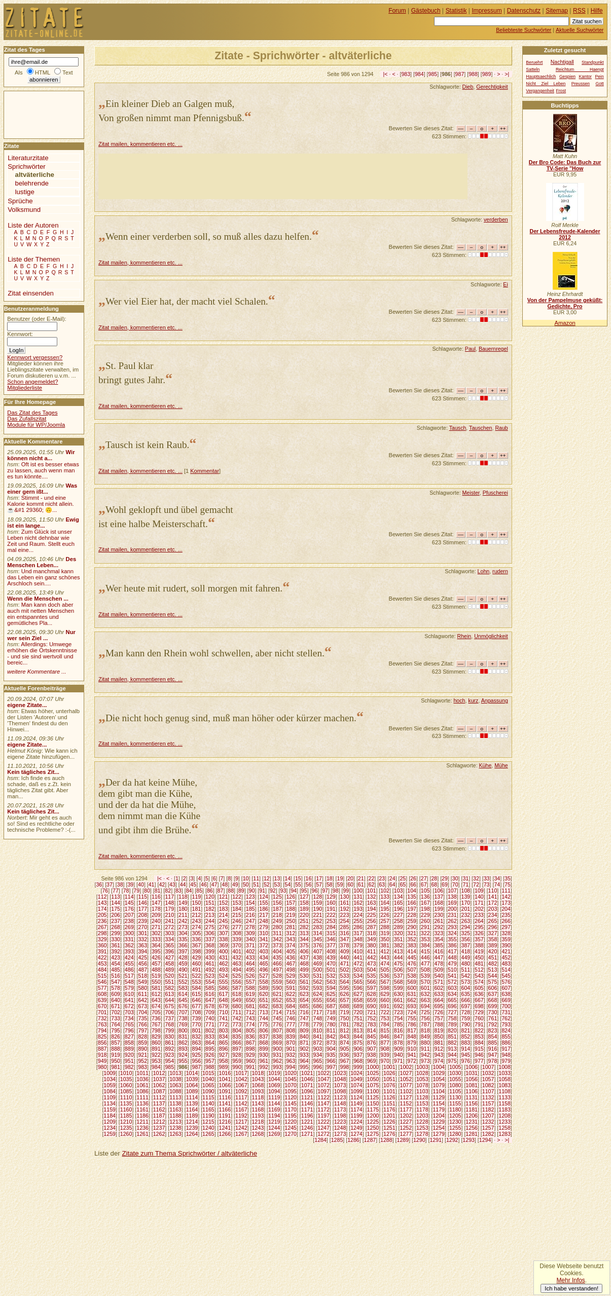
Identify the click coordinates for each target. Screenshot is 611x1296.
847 (398, 1036)
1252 (406, 1128)
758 (452, 1018)
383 (411, 945)
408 (331, 951)
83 (178, 890)
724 (411, 1012)
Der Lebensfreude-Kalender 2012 (564, 234)
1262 (159, 1134)
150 (196, 903)
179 (169, 909)
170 (466, 903)
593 (317, 988)
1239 (192, 1128)
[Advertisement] (283, 176)
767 (156, 1024)
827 (129, 1036)
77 (116, 890)
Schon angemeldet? (32, 382)
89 (241, 890)
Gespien (567, 76)
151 (209, 903)
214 (223, 915)
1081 (471, 1085)
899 (263, 1049)
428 (183, 957)
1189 (192, 1116)
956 (196, 1061)
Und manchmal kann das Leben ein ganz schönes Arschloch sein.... (43, 577)
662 (411, 1000)
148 (169, 903)
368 (209, 945)
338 (223, 939)
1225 (373, 1122)
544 (492, 976)
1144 (274, 1103)
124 (263, 897)
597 (371, 988)
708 (196, 1012)
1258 (504, 1128)
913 (452, 1049)
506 (398, 970)
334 (169, 939)
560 (290, 982)
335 (183, 939)
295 (479, 927)
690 (371, 1006)
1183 (504, 1109)
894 (196, 1049)
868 (263, 1043)
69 (445, 884)
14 (287, 878)
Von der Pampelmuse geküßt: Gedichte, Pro (564, 303)
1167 (241, 1109)
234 (492, 915)
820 (452, 1030)
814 (371, 1030)
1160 (126, 1109)
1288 (386, 1140)
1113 (175, 1097)
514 (506, 970)
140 (479, 897)
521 (183, 976)
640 (115, 1000)
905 (344, 1049)
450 (479, 957)
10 (246, 878)
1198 (340, 1116)
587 (236, 988)
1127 (406, 1097)
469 (317, 963)
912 (438, 1049)
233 (479, 915)
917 (506, 1049)
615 (196, 994)
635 (466, 994)
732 (102, 1018)
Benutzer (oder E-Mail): (36, 319)
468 (304, 963)
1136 (142, 1103)
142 (506, 897)
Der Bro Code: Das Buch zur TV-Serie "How (565, 165)
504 (371, 970)
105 (425, 890)
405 (290, 951)
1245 (290, 1128)
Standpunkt (593, 62)
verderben (496, 219)
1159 (109, 1109)
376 (317, 945)
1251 (389, 1128)
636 (479, 994)
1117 (241, 1097)
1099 (356, 1091)
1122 (323, 1097)
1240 (208, 1128)
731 (506, 1012)
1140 (208, 1103)
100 (358, 890)
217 (263, 915)
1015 (208, 1073)
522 (196, 976)
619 (250, 994)
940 (398, 1055)
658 (358, 1000)
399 (209, 951)
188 (290, 909)
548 (129, 982)
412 (384, 951)
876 (371, 1043)
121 (223, 897)
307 (223, 933)
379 (358, 945)
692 (398, 1006)
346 (331, 939)
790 (466, 1024)
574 (479, 982)
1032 (488, 1073)
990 (236, 1067)
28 (434, 878)
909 (398, 1049)
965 (317, 1061)
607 (506, 988)
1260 (126, 1134)
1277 (406, 1134)
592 (304, 988)
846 (384, 1036)
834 (223, 1036)
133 (384, 897)
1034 (109, 1079)
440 (344, 957)
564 (344, 982)
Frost (561, 90)
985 (433, 74)
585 (209, 988)
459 (183, 963)
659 (371, 1000)
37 (109, 884)
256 (371, 921)
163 (371, 903)
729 (479, 1012)
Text (67, 72)
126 (290, 897)
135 (411, 897)
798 (156, 1030)
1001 (389, 1067)
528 (277, 976)
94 (294, 890)
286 (358, 927)
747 (304, 1018)
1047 (323, 1079)
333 (156, 939)
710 (223, 1012)
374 (290, 945)
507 (411, 970)
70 (455, 884)
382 (398, 945)
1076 (389, 1085)
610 (129, 994)
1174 (356, 1109)
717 (317, 1012)
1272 (323, 1134)
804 (236, 1030)
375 (304, 945)
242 (183, 921)
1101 (389, 1091)
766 (142, 1024)
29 (445, 878)
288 (384, 927)
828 (142, 1036)
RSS (579, 10)
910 (411, 1049)
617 (223, 994)
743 (250, 1018)
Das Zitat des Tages (32, 413)
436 (290, 957)
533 (344, 976)
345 (317, 939)
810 (317, 1030)
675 (169, 1006)
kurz (473, 700)
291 (425, 927)
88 (231, 890)
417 (452, 951)
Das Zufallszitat (26, 419)
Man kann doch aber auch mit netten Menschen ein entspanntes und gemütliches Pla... (40, 614)
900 (277, 1049)
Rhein (464, 636)
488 (156, 970)
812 (344, 1030)
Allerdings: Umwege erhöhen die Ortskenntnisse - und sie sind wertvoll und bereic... (42, 653)
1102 (406, 1091)
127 (304, 897)
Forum (397, 10)
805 (250, 1030)
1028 (422, 1073)
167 (425, 903)
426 (156, 957)
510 (452, 970)
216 (250, 915)
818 (425, 1030)
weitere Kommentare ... (36, 672)
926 (209, 1055)
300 (129, 933)
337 (209, 939)
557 (250, 982)
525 (236, 976)
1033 (504, 1073)
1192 (241, 1116)
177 (142, 909)
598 (384, 988)
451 (492, 957)
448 (452, 957)
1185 (126, 1116)
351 (398, 939)
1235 (126, 1128)
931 (277, 1055)
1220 (290, 1122)
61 (361, 884)
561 (304, 982)
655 (317, 1000)
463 (236, 963)
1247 (323, 1128)
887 (102, 1049)
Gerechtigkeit (492, 87)
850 (438, 1036)
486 (129, 970)
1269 (274, 1134)
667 (479, 1000)
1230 (455, 1122)
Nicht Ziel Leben (545, 83)
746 (290, 1018)
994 (290, 1067)
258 (398, 921)
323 (438, 933)
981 (115, 1067)
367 (196, 945)
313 (304, 933)
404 (277, 951)
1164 (192, 1109)
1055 (455, 1079)
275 (209, 927)
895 (209, 1049)
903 (317, 1049)
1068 (257, 1085)
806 (263, 1030)
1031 (471, 1073)
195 (384, 909)
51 (256, 884)
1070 (290, 1085)
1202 (406, 1116)
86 (210, 890)
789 (452, 1024)
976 (466, 1061)
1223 (340, 1122)
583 (183, 988)
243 (196, 921)
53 (277, 884)
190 (317, 909)
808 (290, 1030)
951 (129, 1061)
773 (236, 1024)
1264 (192, 1134)
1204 (439, 1116)
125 (277, 897)
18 (330, 878)
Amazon (564, 323)
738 (183, 1018)
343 (290, 939)
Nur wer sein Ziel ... (41, 635)
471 (344, 963)
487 (142, 970)
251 (304, 921)
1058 (504, 1079)
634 (452, 994)
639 (102, 1000)
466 (277, 963)
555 (223, 982)
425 (142, 957)
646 (196, 1000)
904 (331, 1049)
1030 (455, 1073)
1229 (439, 1122)
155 (263, 903)
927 (223, 1055)
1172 (323, 1109)
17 (319, 878)
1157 (488, 1103)
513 (492, 970)
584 (196, 988)
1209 (109, 1122)
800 (183, 1030)
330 (115, 939)
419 (479, 951)
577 (102, 988)
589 (263, 988)
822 (479, 1030)
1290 (419, 1140)
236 (102, 921)
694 (425, 1006)
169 (452, 903)
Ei (505, 284)
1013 (175, 1073)
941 (411, 1055)
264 (479, 921)
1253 (422, 1128)
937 (358, 1055)
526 (250, 976)
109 (479, 890)
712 (250, 1012)
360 (102, 945)
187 (277, 909)
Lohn (484, 571)
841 (317, 1036)
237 (115, 921)
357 (479, 939)
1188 (175, 1116)
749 (331, 1018)
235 (506, 915)
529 (290, 976)
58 (330, 884)
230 (438, 915)
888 (115, 1049)
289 (398, 927)
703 (129, 1012)
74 (497, 884)
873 (331, 1043)
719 (344, 1012)
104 (411, 890)
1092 (241, 1091)
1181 (471, 1109)
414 (411, 951)
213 (209, 915)
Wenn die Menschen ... (37, 599)
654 (304, 1000)
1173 (340, 1109)
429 (196, 957)
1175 (373, 1109)
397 (183, 951)
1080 (455, 1085)
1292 (452, 1140)
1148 (340, 1103)
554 (209, 982)
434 (263, 957)
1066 (225, 1085)
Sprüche (20, 201)
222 (331, 915)
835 (236, 1036)
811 (331, 1030)
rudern (500, 571)
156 (277, 903)
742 (236, 1018)
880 (425, 1043)
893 (183, 1049)
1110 (126, 1097)
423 (115, 957)
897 (236, 1049)
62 (372, 884)
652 (277, 1000)
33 (487, 878)
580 (142, 988)
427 (169, 957)
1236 (142, 1128)
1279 (439, 1134)
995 (304, 1067)
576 (506, 982)
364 (156, 945)
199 (438, 909)
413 (398, 951)
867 (250, 1043)
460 (196, 963)
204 (506, 909)
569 (411, 982)
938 (371, 1055)
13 (277, 878)
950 (115, 1061)
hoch (459, 700)
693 (411, 1006)
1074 (356, 1085)
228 (411, 915)
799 (169, 1030)
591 (290, 988)
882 (452, 1043)
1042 (241, 1079)
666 (466, 1000)
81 (158, 890)
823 (492, 1030)
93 (283, 890)
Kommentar (204, 471)
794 (102, 1030)
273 (183, 927)
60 (350, 884)
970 (384, 1061)
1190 (208, 1116)
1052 (406, 1079)
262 (452, 921)
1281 (471, 1134)
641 (129, 1000)
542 (466, 976)
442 (371, 957)
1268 (257, 1134)
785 (398, 1024)
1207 (488, 1116)
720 (358, 1012)
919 (115, 1055)
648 (223, 1000)
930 (263, 1055)
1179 (439, 1109)
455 (129, 963)
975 (452, 1061)
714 (277, 1012)
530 (304, 976)
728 (466, 1012)
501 (331, 970)
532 (331, 976)
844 (358, 1036)
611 (142, 994)
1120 (290, 1097)
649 (236, 1000)
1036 (142, 1079)
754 (398, 1018)
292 (438, 927)
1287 (370, 1140)
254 (344, 921)
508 (425, 970)
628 (371, 994)
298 (102, 933)
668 (492, 1000)
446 (425, 957)
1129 (439, 1097)
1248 (340, 1128)
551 (169, 982)
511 (466, 970)
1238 (175, 1128)
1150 (373, 1103)
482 (492, 963)
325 (466, 933)
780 (331, 1024)
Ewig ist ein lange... (43, 522)
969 (371, 1061)
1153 (422, 1103)
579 (129, 988)
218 (277, 915)
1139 (192, 1103)
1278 (422, 1134)
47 (214, 884)
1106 (471, 1091)
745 (277, 1018)
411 (371, 951)
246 (236, 921)
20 (350, 878)
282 (304, 927)
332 (142, 939)
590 (277, 988)
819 (438, 1030)
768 (169, 1024)
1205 (455, 1116)
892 (169, 1049)
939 (384, 1055)
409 (344, 951)
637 (492, 994)
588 (250, 988)
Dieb (468, 87)
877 (384, 1043)
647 (209, 1000)
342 (277, 939)
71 (465, 884)
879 (411, 1043)
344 (304, 939)
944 (452, 1055)
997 (331, 1067)
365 (169, 945)
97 (325, 890)
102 (384, 890)
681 (250, 1006)
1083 (504, 1085)
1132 (488, 1097)
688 (344, 1006)
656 (331, 1000)
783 (371, 1024)
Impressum (487, 10)
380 (371, 945)
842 (331, 1036)
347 (344, 939)
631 (411, 994)
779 (317, 1024)
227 (398, 915)
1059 (109, 1085)
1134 (109, 1103)
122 (236, 897)
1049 (356, 1079)
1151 (389, 1103)
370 (236, 945)
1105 (455, 1091)
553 (196, 982)
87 (221, 890)
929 (250, 1055)
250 (290, 921)
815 (384, 1030)
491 (196, 970)
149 (183, 903)
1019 (274, 1073)
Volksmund (24, 209)
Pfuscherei (495, 493)
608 (102, 994)
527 (263, 976)
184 (236, 909)
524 (223, 976)
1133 (504, 1097)
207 (129, 915)
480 (466, 963)
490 (183, 970)
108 (466, 890)
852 (466, 1036)
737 (169, 1018)
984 (419, 74)
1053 (422, 1079)
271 (156, 927)
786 (411, 1024)
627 (358, 994)
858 (129, 1043)
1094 (274, 1091)
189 (304, 909)
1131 (471, 1097)
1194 (274, 1116)
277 (236, 927)
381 (384, 945)
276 (223, 927)
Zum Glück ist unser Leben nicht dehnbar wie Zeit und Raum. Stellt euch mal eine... (41, 541)
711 (236, 1012)
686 (317, 1006)
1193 (257, 1116)
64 (392, 884)
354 (438, 939)
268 (115, 927)
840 (304, 1036)
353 (425, 939)
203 (492, 909)
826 (115, 1036)
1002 (406, 1067)
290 (411, 927)
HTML (42, 72)
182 (209, 909)
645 (183, 1000)
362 (129, 945)
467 (290, 963)
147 (156, 903)
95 (304, 890)
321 (411, 933)
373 (277, 945)
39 (130, 884)
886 (506, 1043)
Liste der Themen (34, 259)
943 (438, 1055)
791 (479, 1024)
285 (344, 927)
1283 (504, 1134)
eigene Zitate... (27, 705)
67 (424, 884)
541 (452, 976)
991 (250, 1067)
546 (102, 982)
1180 (455, 1109)
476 (411, 963)
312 (290, 933)
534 (358, 976)
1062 (159, 1085)
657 (344, 1000)
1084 (109, 1091)
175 (115, 909)
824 (506, 1030)
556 (236, 982)
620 (263, 994)
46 (204, 884)
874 (344, 1043)
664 (438, 1000)
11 (256, 878)
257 (384, 921)
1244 (274, 1128)
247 (250, 921)
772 (223, 1024)
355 (452, 939)
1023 (340, 1073)
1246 (307, 1128)
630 (398, 994)
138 (452, 897)
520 (169, 976)
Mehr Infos (570, 1280)
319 (384, 933)
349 (371, 939)
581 (156, 988)
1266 (225, 1134)
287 (371, 927)
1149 (356, 1103)
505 (384, 970)
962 (277, 1061)
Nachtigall (562, 62)
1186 (142, 1116)
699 (492, 1006)
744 (263, 1018)
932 (290, 1055)
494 (236, 970)
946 (479, 1055)
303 (169, 933)
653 (290, 1000)
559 (277, 982)
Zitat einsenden (31, 293)
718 (331, 1012)
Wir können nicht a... (41, 455)
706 (169, 1012)
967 (344, 1061)
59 (340, 884)
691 (384, 1006)
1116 (225, 1097)
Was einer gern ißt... (42, 489)
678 (209, 1006)
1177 (406, 1109)
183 (223, 909)
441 (358, 957)
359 (506, 939)
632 (425, 994)
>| (507, 74)
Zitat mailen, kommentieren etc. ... (140, 144)
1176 (389, 1109)
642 (142, 1000)
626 (344, 994)
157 (290, 903)
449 (466, 957)
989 (486, 74)
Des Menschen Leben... (41, 562)
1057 (488, 1079)
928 (236, 1055)
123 (250, 897)
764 (115, 1024)
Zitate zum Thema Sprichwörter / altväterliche (189, 1153)
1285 (337, 1140)
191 (331, 909)
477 (425, 963)
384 (425, 945)
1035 (126, 1079)
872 (317, 1043)
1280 (455, 1134)
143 (102, 903)
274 (196, 927)
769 (183, 1024)
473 (371, 963)
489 (169, 970)
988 (473, 74)
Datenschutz (524, 10)
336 (196, 939)
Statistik (456, 10)
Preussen (580, 83)
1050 (373, 1079)
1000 (373, 1067)
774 (250, 1024)
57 (319, 884)
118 (183, 897)
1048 (340, 1079)
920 (129, 1055)
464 (250, 963)
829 (156, 1036)
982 (129, 1067)
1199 (356, 1116)
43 (172, 884)
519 (156, 976)
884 (479, 1043)
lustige (24, 192)
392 (115, 951)
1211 (142, 1122)
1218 (257, 1122)
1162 (159, 1109)
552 (183, 982)
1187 (159, 1116)
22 (372, 878)
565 (358, 982)
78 (126, 890)
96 (315, 890)
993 (277, 1067)
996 (317, 1067)
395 (156, 951)
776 (277, 1024)
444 (398, 957)
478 (438, 963)
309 (250, 933)
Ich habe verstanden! (571, 1288)
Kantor (585, 76)
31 (465, 878)
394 (142, 951)
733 (115, 1018)
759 (466, 1018)
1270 (290, 1134)
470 (331, 963)
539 (425, 976)
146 (142, 903)
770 (196, 1024)
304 (183, 933)
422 (102, 957)
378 (344, 945)
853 (479, 1036)
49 (235, 884)
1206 (471, 1116)
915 (479, 1049)
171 (479, 903)
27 (424, 878)
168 (438, 903)
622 (290, 994)
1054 (439, 1079)
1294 (485, 1140)
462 (223, 963)
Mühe (501, 765)
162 (358, 903)
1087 (159, 1091)
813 (358, 1030)
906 (358, 1049)
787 (425, 1024)
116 (156, 897)
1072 (323, 1085)
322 (425, 933)
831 (183, 1036)
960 (250, 1061)
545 (506, 976)
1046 (307, 1079)
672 (129, 1006)
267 (102, 927)
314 (317, 933)
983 (405, 74)
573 (466, 982)
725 (425, 1012)
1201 (389, 1116)
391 (102, 951)
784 (384, 1024)
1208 (504, 1116)
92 (273, 890)
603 (452, 988)
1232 (488, 1122)
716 (304, 1012)
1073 (340, 1085)
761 (492, 1018)
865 (223, 1043)
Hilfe (597, 10)
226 (384, 915)
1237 (159, 1128)
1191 (225, 1116)
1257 (488, 1128)
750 (344, 1018)
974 (438, 1061)
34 (497, 878)
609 (115, 994)
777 (290, 1024)
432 (236, 957)
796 (129, 1030)
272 (169, 927)
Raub (501, 428)
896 (223, 1049)
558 (263, 982)
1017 (241, 1073)
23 (382, 878)
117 (169, 897)
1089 (192, 1091)
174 (102, 909)
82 (168, 890)
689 (358, 1006)
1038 (175, 1079)
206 (115, 915)
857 (115, 1043)
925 (196, 1055)
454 (115, 963)
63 (382, 884)
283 (317, 927)
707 (183, 1012)
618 (236, 994)
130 (344, 897)
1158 (504, 1103)
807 (277, 1030)
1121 (307, 1097)
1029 (439, 1073)
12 (267, 878)
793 (506, 1024)
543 (479, 976)
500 (317, 970)
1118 (257, 1097)
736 (156, 1018)
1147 (323, 1103)
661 (398, 1000)
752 (371, 1018)
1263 (175, 1134)
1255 (455, 1128)
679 (223, 1006)
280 (277, 927)
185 (250, 909)
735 (142, 1018)
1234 (109, 1128)
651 (263, 1000)
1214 (192, 1122)
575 (492, 982)
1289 (403, 1140)
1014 (192, 1073)
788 (438, 1024)
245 (223, 921)
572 (452, 982)
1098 (340, 1091)
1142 (241, 1103)
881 (438, 1043)
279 (263, 927)
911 (425, 1049)
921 (142, 1055)
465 (263, 963)
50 (246, 884)
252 (317, 921)
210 (169, 915)
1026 (389, 1073)
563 (331, 982)
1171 (307, 1109)
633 (438, 994)
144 (115, 903)
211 (183, 915)
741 (223, 1018)
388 (479, 945)
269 (129, 927)
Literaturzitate (28, 158)
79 (136, 890)
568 (398, 982)
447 (438, 957)
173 (506, 903)
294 (466, 927)
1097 (323, 1091)
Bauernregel (493, 349)
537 (398, 976)
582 (169, 988)
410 (358, 951)
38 (120, 884)
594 (331, 988)
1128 (422, 1097)
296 (492, 927)
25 (403, 878)
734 (129, 1018)
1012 (159, 1073)
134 (398, 897)
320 (398, 933)
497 (277, 970)
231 (452, 915)
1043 (257, 1079)
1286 (353, 1140)
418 (466, 951)
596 (358, 988)
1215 (208, 1122)
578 (115, 988)
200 (452, 909)
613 (169, 994)
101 (371, 890)
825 (102, 1036)
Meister (471, 493)
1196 (307, 1116)
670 (102, 1006)
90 (252, 890)
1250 (373, 1128)
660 (384, 1000)
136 (425, 897)
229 (425, 915)
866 (236, 1043)
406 (304, 951)
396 (169, 951)
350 (384, 939)
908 (384, 1049)
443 (384, 957)
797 (142, 1030)
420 (492, 951)
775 (263, 1024)
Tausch (457, 428)
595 (344, 988)
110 (492, 890)
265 (492, 921)
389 (492, 945)
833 (209, 1036)
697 (466, 1006)
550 (156, 982)
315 (331, 933)
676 (183, 1006)
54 (287, 884)
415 (425, 951)
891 (156, 1049)
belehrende (32, 183)
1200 (373, 1116)
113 (115, 897)
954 (169, 1061)
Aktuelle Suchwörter (579, 30)
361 (115, 945)
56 (309, 884)
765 (129, 1024)
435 (277, 957)
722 (384, 1012)
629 (384, 994)
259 (411, 921)
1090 (208, 1091)
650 (250, 1000)
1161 (142, 1109)
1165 (208, 1109)
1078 (422, 1085)
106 (438, 890)
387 (466, 945)
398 (196, 951)
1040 (208, 1079)
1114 (192, 1097)
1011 (142, 1073)
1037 (159, 1079)
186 (263, 909)
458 (169, 963)
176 (129, 909)
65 (403, 884)
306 (209, 933)
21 (361, 878)
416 (438, 951)
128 (317, 897)
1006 (471, 1067)
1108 (504, 1091)
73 (487, 884)
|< (385, 74)
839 (290, 1036)
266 (506, 921)
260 (425, 921)
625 (331, 994)
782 (358, 1024)
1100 (373, 1091)
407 (317, 951)
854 (492, 1036)
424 (129, 957)
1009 (109, 1073)
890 (142, 1049)
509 (438, 970)
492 (209, 970)
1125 (373, 1097)
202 (479, 909)
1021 (307, 1073)
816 (398, 1030)
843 (344, 1036)
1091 (225, 1091)
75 (508, 884)
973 (425, 1061)
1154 (439, 1103)
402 (250, 951)
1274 (356, 1134)
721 (371, 1012)
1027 (406, 1073)
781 (344, 1024)
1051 (389, 1079)
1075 (373, 1085)
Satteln (533, 69)
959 (236, 1061)
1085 (126, 1091)
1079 (439, 1085)
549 (142, 982)
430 (209, 957)
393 (129, 951)
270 (142, 927)
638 (506, 994)
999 (358, 1067)
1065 (208, 1085)
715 (290, 1012)
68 (434, 884)
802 (209, 1030)
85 (199, 890)
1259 (109, 1134)
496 (263, 970)
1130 (455, 1097)
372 (263, 945)
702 (115, 1012)
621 (277, 994)
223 (344, 915)
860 (156, 1043)
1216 (225, 1122)
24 (392, 878)
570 (425, 982)
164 (384, 903)
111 (506, 890)
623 (304, 994)
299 (115, 933)
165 (398, 903)
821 (466, 1030)
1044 (274, 1079)
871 (304, 1043)
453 (102, 963)
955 (183, 1061)
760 (479, 1018)
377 (331, 945)
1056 (471, 1079)
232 (466, 915)
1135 (126, 1103)
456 (142, 963)
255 (358, 921)
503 (358, 970)
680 (236, 1006)
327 (492, 933)
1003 (422, 1067)
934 (317, 1055)
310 (263, 933)
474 (384, 963)
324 (452, 933)
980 (102, 1067)
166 (411, 903)
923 (169, 1055)
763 (102, 1024)
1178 (422, 1109)
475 (398, 963)
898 (250, 1049)
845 (371, 1036)
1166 (225, 1109)
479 (452, 963)
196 (398, 909)
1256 (471, 1128)
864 (209, 1043)
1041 (225, 1079)
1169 (274, 1109)
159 (317, 903)
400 (223, 951)
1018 (257, 1073)
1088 (175, 1091)
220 (304, 915)
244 (209, 921)
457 (156, 963)
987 (459, 74)
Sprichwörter (26, 166)
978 (492, 1061)
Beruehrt (534, 62)
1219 (274, 1122)
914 (466, 1049)
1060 (126, 1085)
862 (183, 1043)
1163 (175, 1109)
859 (142, 1043)
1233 (504, 1122)
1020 (290, 1073)
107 (452, 890)
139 (466, 897)
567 (384, 982)
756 (425, 1018)
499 (304, 970)
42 (162, 884)
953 (156, 1061)
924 (183, 1055)
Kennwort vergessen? (34, 357)
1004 (439, 1067)
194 (371, 909)
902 (304, 1049)
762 (506, 1018)
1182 (488, 1109)
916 (492, 1049)
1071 (307, 1085)
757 (438, 1018)
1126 (389, 1097)
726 (438, 1012)
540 (438, 976)
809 (304, 1030)
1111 (142, 1097)
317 (358, 933)
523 (209, 976)
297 (506, 927)
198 (425, 909)
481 (479, 963)
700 (506, 1006)
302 (156, 933)
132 (371, 897)
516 (115, 976)
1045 (290, 1079)
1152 (406, 1103)
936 (344, 1055)
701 (102, 1012)
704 (142, 1012)
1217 (241, 1122)
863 (196, 1043)
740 (209, 1018)
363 (142, 945)
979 (506, 1061)
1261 (142, 1134)
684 (290, 1006)
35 (508, 878)
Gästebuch (426, 10)
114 (129, 897)
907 (371, 1049)
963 (290, 1061)
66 (413, 884)
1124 (356, 1097)
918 (102, 1055)
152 (223, 903)
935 (331, 1055)
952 (142, 1061)
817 (411, 1030)
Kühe (485, 765)
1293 (468, 1140)
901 (290, 1049)
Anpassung (494, 700)
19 (340, 878)
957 (209, 1061)
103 (398, 890)
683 (277, 1006)
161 (344, 903)
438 (317, 957)
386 (452, 945)
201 (466, 909)
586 (223, 988)
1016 (225, 1073)
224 (358, 915)
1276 (389, 1134)
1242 (241, 1128)
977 (479, 1061)
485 (115, 970)
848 (411, 1036)
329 (102, 939)
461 (209, 963)
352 (411, 939)
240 (156, 921)
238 (129, 921)
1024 (356, 1073)
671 (115, 1006)
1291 (435, 1140)
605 (479, 988)
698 (479, 1006)
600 (411, 988)
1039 (192, 1079)
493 (223, 970)
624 (317, 994)
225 (371, 915)
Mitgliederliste (24, 388)
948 (506, 1055)
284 (331, 927)
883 (466, 1043)
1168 (257, 1109)
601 (425, 988)
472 (358, 963)
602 (438, 988)
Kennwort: (20, 334)
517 (129, 976)
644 (169, 1000)
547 (115, 982)
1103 (422, 1091)
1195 (290, 1116)
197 (411, 909)
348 (358, 939)
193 (358, 909)
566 (371, 982)
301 (142, 933)
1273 (340, 1134)
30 (455, 878)
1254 (439, 1128)
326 (479, 933)
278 (250, 927)
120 (209, 897)
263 (466, 921)
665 (452, 1000)
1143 (257, 1103)
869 (277, 1043)
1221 (307, 1122)
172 (492, 903)
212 (196, 915)
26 (413, 878)
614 (183, 994)
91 (262, 890)
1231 (471, 1122)
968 (358, 1061)
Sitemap (557, 10)
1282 (488, 1134)
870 (290, 1043)
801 (196, 1030)
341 (263, 939)
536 (384, 976)
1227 (406, 1122)
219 (290, 915)
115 (142, 897)
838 (277, 1036)
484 (102, 970)
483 (506, 963)
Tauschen (480, 428)
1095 (290, 1091)
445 (411, 957)
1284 (320, 1140)
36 (99, 884)
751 (358, 1018)
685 (304, 1006)
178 (156, 909)
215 (236, 915)
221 (317, 915)
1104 (439, 1091)
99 (346, 890)
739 (196, 1018)
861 (169, 1043)
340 (250, 939)
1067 (241, 1085)
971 (398, 1061)
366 (183, 945)
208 (142, 915)
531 (317, 976)
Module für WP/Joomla (36, 425)
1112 (159, 1097)
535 (371, 976)
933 (304, 1055)
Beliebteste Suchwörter (523, 30)
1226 (389, 1122)
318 (371, 933)
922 (156, 1055)
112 (102, 897)
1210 (126, 1122)
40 (141, 884)
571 (438, 982)
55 (298, 884)
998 (344, 1067)
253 (331, 921)
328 (506, 933)
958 (223, 1061)
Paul (470, 349)
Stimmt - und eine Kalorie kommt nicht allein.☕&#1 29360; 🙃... (40, 504)
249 (277, 921)
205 (102, 915)
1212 (159, 1122)
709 (209, 1012)
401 (236, 951)
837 (263, 1036)
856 (102, 1043)
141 (492, 897)
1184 (109, 1116)
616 (209, 994)
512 (479, 970)
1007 (488, 1067)
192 (344, 909)
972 (411, 1061)
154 (250, 903)
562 (317, 982)
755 (411, 1018)
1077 (406, 1085)
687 (331, 1006)
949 (102, 1061)
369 (223, 945)
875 (358, 1043)
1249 (356, 1128)
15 (298, 878)
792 (492, 1024)
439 (331, 957)
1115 (208, 1097)
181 (196, 909)
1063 (175, 1085)
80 (147, 890)
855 (506, 1036)
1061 (142, 1085)
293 (452, 927)
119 (196, 897)
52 (267, 884)
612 (156, 994)
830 (169, 1036)
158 (304, 903)
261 (438, 921)
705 (156, 1012)
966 (331, 1061)
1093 (257, 1091)
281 (290, 927)
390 (506, 945)
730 (492, 1012)
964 (304, 1061)
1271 (307, 1134)
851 (452, 1036)
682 (263, 1006)
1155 (455, 1103)
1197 (323, 1116)
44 (183, 884)
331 (129, 939)
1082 (488, 1085)
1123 (340, 1097)
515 (102, 976)
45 (193, 884)
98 (336, 890)
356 (466, 939)
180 (183, 909)
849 (425, 1036)
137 (438, 897)
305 (196, 933)
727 (452, 1012)
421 (506, 951)
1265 (208, 1134)
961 (263, 1061)
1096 (307, 1091)
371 (250, 945)
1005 (455, 1067)
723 (398, 1012)
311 (277, 933)
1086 (142, 1091)
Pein (599, 76)
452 (506, 957)
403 (263, 951)
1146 (307, 1103)
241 (169, 921)
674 (156, 1006)
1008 (504, 1067)
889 (129, 1049)
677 (196, 1006)
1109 (109, 1097)
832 (196, 1036)
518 (142, 976)
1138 (175, 1103)
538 (411, 976)
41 (152, 884)
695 (438, 1006)
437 (304, 957)
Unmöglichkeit (491, 636)
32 (476, 878)
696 (452, 1006)
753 (384, 1018)
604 (466, 988)
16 (309, 878)
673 (142, 1006)
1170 (290, 1109)
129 (331, 897)
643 (156, 1000)
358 (492, 939)
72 (476, 884)
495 (250, 970)
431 (223, 957)
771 (209, 1024)
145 (129, 903)
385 (438, 945)
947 (492, 1055)
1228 (422, 1122)
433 (250, 957)
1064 (192, 1085)
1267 (241, 1134)
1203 (422, 1116)
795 (115, 1030)
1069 (274, 1085)
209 (156, 915)
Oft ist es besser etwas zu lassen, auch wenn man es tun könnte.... (43, 470)
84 (189, 890)
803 (223, 1030)
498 (290, 970)
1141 (225, 1103)
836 (250, 1036)
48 (225, 884)
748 (317, 1018)
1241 (225, 1128)
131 (358, 897)
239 (142, 921)
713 (263, 1012)
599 (398, 988)
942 (425, 1055)
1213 (175, 1122)
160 (331, 903)
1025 (373, 1073)
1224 (356, 1122)
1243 (257, 1128)
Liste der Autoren (33, 225)
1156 (471, 1103)
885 (492, 1043)
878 (398, 1043)
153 (236, 903)
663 (425, 1000)
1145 (290, 1103)
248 (263, 921)
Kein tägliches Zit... (33, 772)
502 (344, 970)
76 (105, 890)
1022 (323, 1073)
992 (263, 1067)
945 (466, 1055)
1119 (274, 1097)
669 (506, 1000)
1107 (488, 1091)
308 (236, 933)
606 (492, 988)
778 (304, 1024)
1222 (323, 1122)
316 (344, 933)
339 (236, 939)
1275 (373, 1134)
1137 (159, 1103)
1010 (126, 1073)
